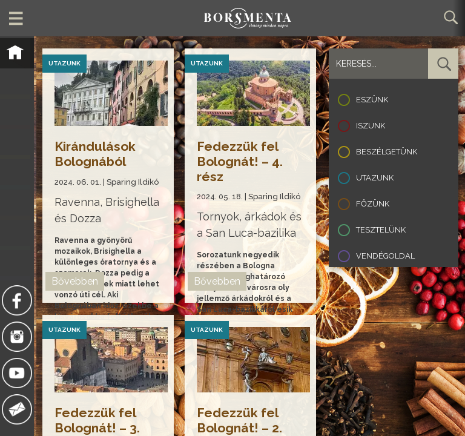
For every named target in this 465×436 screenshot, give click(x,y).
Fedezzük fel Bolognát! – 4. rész (240, 161)
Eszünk (372, 99)
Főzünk (372, 203)
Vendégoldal (385, 255)
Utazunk (375, 177)
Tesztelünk (381, 229)
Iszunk (370, 125)
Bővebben (75, 281)
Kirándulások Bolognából (95, 154)
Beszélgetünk (386, 151)
